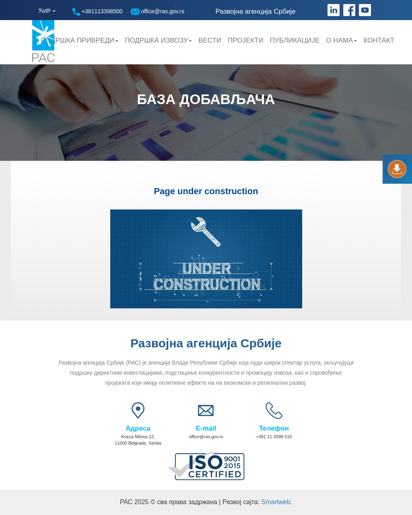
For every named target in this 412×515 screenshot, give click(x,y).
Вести (209, 40)
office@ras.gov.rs (158, 11)
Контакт (378, 40)
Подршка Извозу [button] (158, 40)
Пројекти (246, 40)
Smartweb (276, 502)
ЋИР (44, 11)
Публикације (294, 40)
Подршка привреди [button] (79, 40)
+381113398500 (97, 12)
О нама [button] (341, 40)
